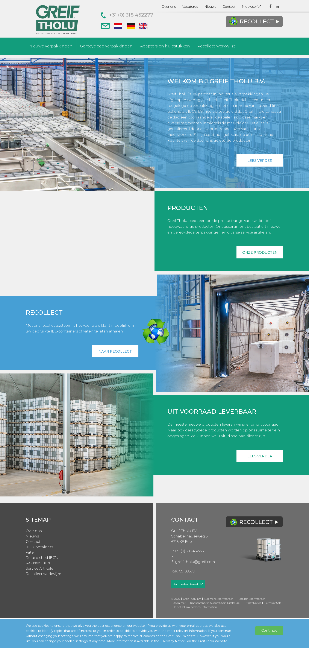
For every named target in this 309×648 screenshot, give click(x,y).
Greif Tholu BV (184, 531)
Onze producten (259, 252)
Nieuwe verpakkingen (51, 46)
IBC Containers (39, 547)
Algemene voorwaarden (218, 598)
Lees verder (259, 161)
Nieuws (210, 7)
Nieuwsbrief (251, 7)
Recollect (254, 21)
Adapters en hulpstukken (165, 46)
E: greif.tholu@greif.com (193, 562)
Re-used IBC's (38, 563)
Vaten (31, 552)
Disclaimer (179, 602)
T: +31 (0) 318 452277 (187, 551)
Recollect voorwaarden (251, 598)
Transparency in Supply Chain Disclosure (214, 602)
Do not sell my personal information (195, 607)
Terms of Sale (273, 602)
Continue (269, 630)
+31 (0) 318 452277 (127, 15)
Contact (229, 7)
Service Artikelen (41, 568)
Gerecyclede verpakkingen (106, 46)
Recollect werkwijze (216, 46)
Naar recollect (115, 351)
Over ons (169, 7)
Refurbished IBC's (42, 558)
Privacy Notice (252, 602)
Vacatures (190, 7)
